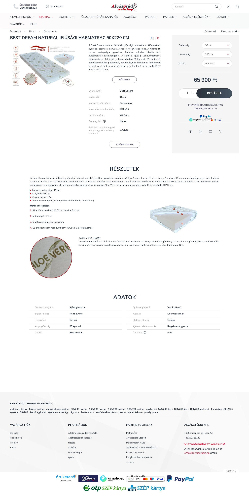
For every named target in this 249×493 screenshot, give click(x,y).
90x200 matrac (79, 412)
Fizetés (71, 446)
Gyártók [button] (16, 24)
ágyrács (75, 415)
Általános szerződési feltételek (83, 436)
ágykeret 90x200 (19, 415)
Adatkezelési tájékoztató (80, 441)
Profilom (14, 446)
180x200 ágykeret (199, 412)
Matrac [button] (45, 17)
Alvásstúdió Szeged (136, 441)
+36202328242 (192, 440)
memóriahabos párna (105, 415)
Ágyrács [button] (130, 17)
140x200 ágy (165, 412)
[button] (205, 119)
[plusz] (192, 96)
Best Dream (126, 94)
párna (122, 415)
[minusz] (182, 96)
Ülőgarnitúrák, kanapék (99, 17)
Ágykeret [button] (66, 17)
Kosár (13, 450)
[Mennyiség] (187, 96)
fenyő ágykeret (38, 415)
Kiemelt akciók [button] (20, 17)
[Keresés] (196, 6)
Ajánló (71, 460)
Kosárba (214, 96)
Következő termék (229, 34)
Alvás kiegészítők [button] (196, 17)
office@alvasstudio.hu (197, 456)
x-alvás (130, 465)
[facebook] (151, 41)
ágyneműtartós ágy (58, 415)
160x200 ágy (180, 412)
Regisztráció (16, 441)
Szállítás (72, 450)
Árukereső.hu (66, 484)
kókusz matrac (36, 412)
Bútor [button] (221, 17)
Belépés (14, 436)
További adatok (124, 147)
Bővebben (124, 82)
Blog (33, 24)
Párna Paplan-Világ (135, 446)
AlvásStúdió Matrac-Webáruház (141, 450)
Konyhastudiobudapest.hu (139, 460)
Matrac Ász (131, 436)
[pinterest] (157, 41)
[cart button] (237, 6)
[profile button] (53, 6)
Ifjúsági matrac (50, 34)
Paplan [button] (169, 17)
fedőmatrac (87, 415)
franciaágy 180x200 (221, 412)
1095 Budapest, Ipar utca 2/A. (198, 436)
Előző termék (210, 34)
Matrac (32, 34)
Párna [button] (150, 17)
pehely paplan (151, 415)
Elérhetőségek (75, 455)
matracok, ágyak (18, 412)
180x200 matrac (135, 412)
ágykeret (151, 412)
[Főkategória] (15, 34)
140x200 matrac (97, 412)
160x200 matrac (116, 412)
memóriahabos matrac (57, 412)
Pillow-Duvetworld (135, 455)
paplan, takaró (134, 415)
